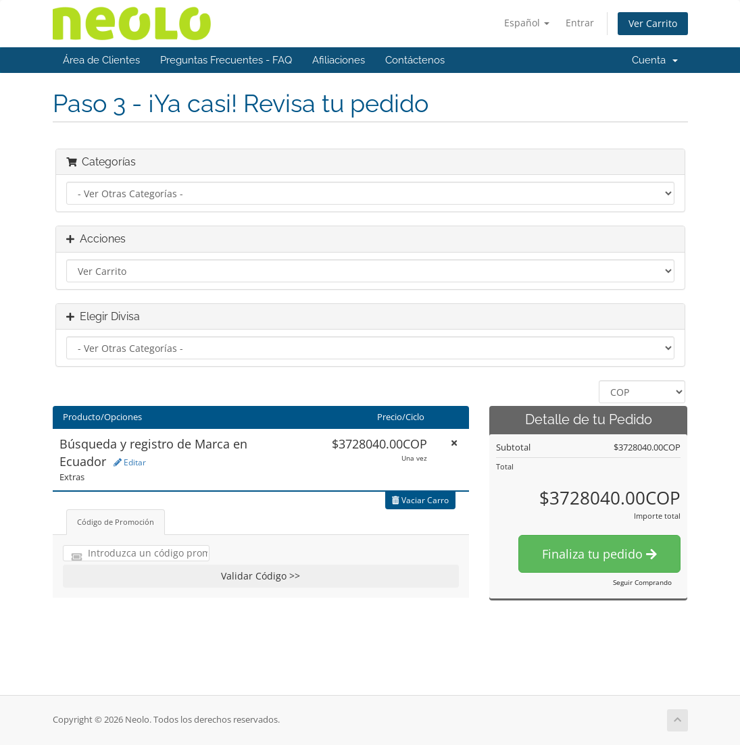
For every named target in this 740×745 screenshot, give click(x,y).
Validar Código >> (260, 575)
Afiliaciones (338, 60)
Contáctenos (415, 60)
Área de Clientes (101, 60)
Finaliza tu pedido (599, 554)
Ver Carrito (652, 23)
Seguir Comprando (642, 582)
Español (526, 22)
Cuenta (655, 60)
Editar (130, 462)
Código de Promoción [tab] (115, 522)
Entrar (580, 22)
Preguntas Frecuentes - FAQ (226, 60)
